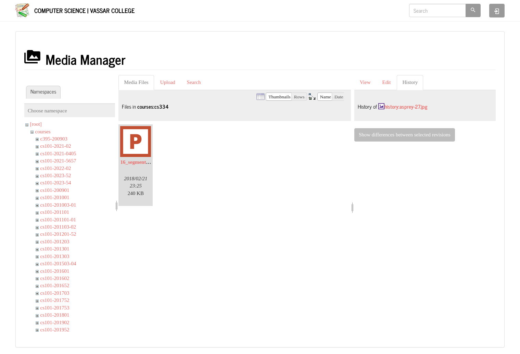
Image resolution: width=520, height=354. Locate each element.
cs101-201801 (54, 315)
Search (194, 82)
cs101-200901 (54, 190)
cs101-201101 (54, 212)
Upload (167, 82)
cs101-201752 (54, 300)
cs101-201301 (54, 249)
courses (43, 131)
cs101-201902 (54, 322)
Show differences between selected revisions (405, 134)
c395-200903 (53, 139)
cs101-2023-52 (55, 175)
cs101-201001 (54, 197)
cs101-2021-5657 (58, 160)
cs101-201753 (54, 307)
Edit (386, 82)
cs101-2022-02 (55, 168)
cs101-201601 (54, 271)
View (365, 82)
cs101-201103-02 (58, 227)
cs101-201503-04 (58, 263)
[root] (36, 124)
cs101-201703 (54, 293)
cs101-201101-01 (58, 219)
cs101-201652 (54, 285)
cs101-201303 (54, 256)
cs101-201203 (54, 241)
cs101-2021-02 (55, 146)
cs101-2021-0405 (58, 153)
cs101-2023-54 (55, 182)
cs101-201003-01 (58, 205)
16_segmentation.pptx (144, 162)
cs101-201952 (54, 329)
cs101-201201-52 (58, 234)
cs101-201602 (54, 278)
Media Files (136, 82)
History (410, 82)
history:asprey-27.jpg (405, 106)
